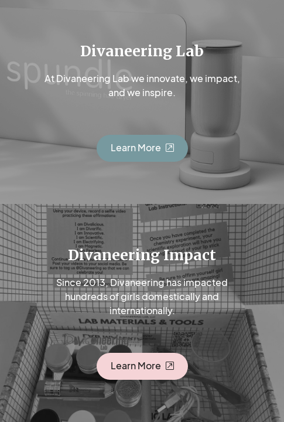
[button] (142, 148)
